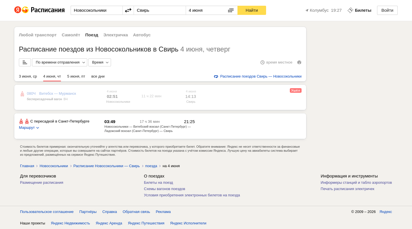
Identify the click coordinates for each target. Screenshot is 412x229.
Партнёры (87, 212)
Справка (109, 212)
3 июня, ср (28, 76)
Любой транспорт (38, 34)
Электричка (115, 34)
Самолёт (71, 34)
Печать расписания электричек (347, 189)
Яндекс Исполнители (188, 223)
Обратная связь (136, 212)
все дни (97, 76)
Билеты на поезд (158, 182)
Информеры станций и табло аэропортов (356, 182)
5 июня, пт (76, 76)
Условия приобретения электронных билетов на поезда (192, 195)
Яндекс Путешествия (146, 223)
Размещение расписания (41, 182)
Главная (27, 166)
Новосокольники (118, 101)
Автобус (142, 34)
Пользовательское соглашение (47, 212)
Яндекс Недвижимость (70, 223)
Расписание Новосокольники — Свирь (107, 166)
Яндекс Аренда (109, 223)
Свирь (190, 101)
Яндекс (385, 212)
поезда (151, 166)
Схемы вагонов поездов (164, 189)
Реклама (163, 212)
